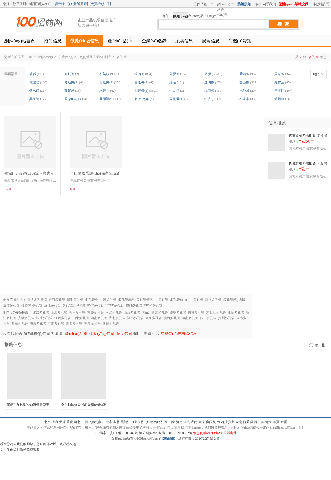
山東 (172, 422)
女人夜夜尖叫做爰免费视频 (20, 450)
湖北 (186, 422)
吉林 (116, 422)
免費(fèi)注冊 (100, 4)
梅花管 (209, 91)
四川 (224, 422)
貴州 (231, 422)
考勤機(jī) (71, 82)
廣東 (201, 422)
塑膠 (207, 74)
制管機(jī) (141, 91)
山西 (84, 422)
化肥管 (174, 74)
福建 (157, 422)
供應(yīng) (65, 57)
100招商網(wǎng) (41, 22)
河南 (179, 422)
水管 (102, 91)
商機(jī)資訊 (240, 40)
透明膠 (209, 82)
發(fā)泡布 (141, 99)
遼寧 (109, 422)
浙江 (142, 422)
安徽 (149, 422)
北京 (47, 422)
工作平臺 (203, 4)
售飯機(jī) (141, 82)
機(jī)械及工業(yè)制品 (95, 57)
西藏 (246, 422)
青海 (268, 422)
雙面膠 (244, 82)
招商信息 (53, 40)
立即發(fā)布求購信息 (179, 334)
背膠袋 (69, 91)
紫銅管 (244, 74)
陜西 (253, 422)
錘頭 (172, 82)
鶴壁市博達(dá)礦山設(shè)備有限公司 (31, 180)
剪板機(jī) (106, 82)
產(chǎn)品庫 (120, 40)
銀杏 (207, 99)
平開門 (279, 91)
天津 (62, 422)
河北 (77, 422)
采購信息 (184, 40)
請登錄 (60, 4)
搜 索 (283, 24)
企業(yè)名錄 (154, 40)
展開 (316, 74)
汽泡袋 (244, 91)
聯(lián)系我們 (265, 4)
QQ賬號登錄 (78, 4)
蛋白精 (174, 91)
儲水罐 (34, 91)
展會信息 (211, 40)
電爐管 (34, 82)
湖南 (194, 422)
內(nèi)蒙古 (97, 422)
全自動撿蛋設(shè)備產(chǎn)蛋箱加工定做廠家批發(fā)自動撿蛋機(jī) (94, 174)
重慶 (69, 422)
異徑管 (34, 99)
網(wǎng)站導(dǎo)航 (225, 5)
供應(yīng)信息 (84, 40)
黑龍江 (125, 422)
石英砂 (104, 74)
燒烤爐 (279, 99)
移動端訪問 (321, 4)
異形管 (279, 74)
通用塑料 (106, 99)
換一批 (320, 345)
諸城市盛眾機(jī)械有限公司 (90, 180)
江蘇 (134, 422)
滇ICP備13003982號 (124, 433)
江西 (164, 422)
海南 (216, 422)
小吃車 (244, 99)
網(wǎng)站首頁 (19, 40)
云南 (239, 422)
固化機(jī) (176, 99)
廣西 (209, 422)
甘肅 (261, 422)
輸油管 (139, 74)
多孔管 (122, 57)
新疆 (283, 422)
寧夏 (276, 422)
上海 (55, 422)
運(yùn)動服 (72, 99)
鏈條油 (279, 82)
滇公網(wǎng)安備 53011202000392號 (165, 433)
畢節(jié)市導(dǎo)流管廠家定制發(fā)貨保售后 (29, 174)
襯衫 (32, 74)
